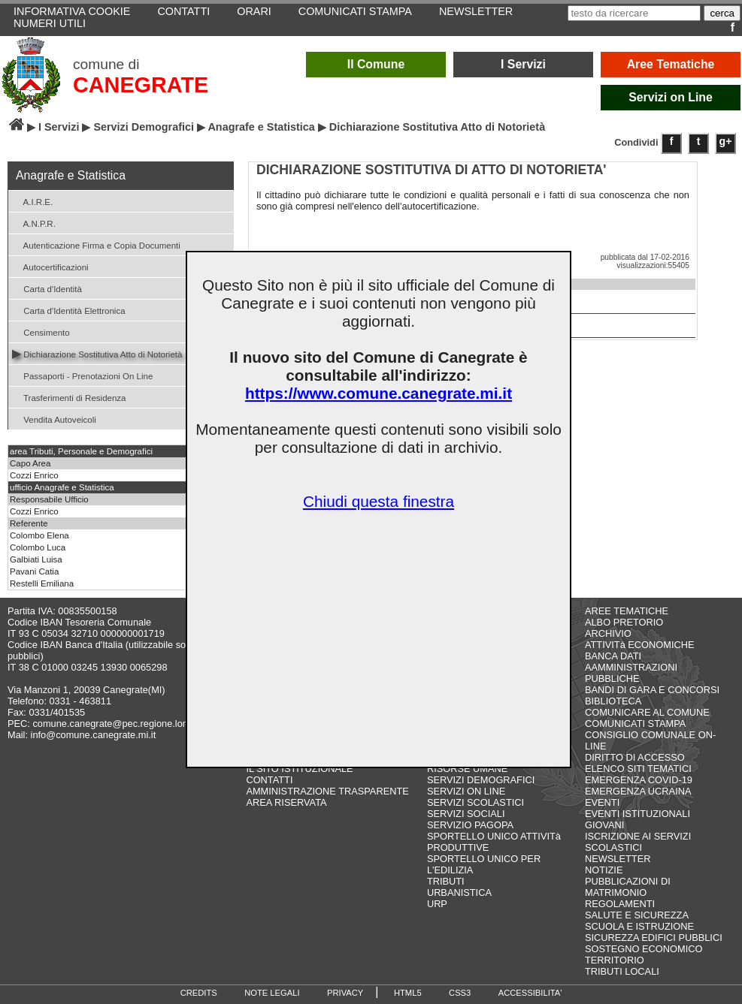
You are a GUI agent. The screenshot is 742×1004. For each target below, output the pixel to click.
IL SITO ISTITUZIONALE (299, 768)
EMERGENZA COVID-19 (638, 779)
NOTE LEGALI (271, 992)
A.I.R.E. (32, 200)
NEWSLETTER (617, 858)
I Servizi (523, 64)
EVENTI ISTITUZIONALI (637, 813)
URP (437, 903)
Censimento (41, 331)
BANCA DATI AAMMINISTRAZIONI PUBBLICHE (631, 667)
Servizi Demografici (143, 127)
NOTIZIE (603, 870)
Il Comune (376, 64)
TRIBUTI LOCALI (622, 971)
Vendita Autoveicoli (54, 418)
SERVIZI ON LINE (466, 791)
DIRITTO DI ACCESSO (635, 757)
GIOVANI (604, 825)
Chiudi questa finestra (378, 501)
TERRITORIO (614, 960)
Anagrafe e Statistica (260, 127)
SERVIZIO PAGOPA (470, 825)
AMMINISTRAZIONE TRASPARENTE (327, 791)
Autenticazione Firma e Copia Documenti (96, 244)
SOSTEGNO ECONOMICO (643, 948)
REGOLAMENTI (620, 903)
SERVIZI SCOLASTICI (475, 802)
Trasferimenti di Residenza (69, 396)
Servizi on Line (670, 97)
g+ (725, 141)
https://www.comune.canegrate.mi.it (378, 393)
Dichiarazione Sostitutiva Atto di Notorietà (97, 353)
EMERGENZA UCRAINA (638, 791)
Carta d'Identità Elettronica (69, 309)
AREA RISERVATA (286, 802)
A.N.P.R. (34, 222)
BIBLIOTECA (613, 701)
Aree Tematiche (671, 64)
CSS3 (460, 992)
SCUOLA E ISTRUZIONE (639, 926)
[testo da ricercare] (634, 13)
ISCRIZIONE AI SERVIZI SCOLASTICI (638, 842)
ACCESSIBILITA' (530, 992)
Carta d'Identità (47, 288)
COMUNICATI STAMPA (635, 723)
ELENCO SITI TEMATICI (638, 768)
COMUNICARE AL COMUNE (647, 712)
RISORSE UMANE (467, 768)
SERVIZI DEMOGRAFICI (481, 779)
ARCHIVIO (608, 633)
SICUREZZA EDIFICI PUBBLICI (653, 937)
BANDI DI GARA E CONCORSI (652, 689)
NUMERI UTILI (50, 23)
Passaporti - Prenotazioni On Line (82, 375)
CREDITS (198, 992)
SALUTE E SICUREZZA (637, 915)
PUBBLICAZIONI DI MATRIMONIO (628, 887)
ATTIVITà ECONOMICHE (640, 644)
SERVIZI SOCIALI (466, 813)
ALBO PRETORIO (624, 622)
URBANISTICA (459, 892)
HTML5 (408, 992)
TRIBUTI (446, 881)
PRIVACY (345, 992)
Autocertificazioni (50, 266)
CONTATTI (269, 779)
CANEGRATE (140, 85)
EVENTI (602, 802)
